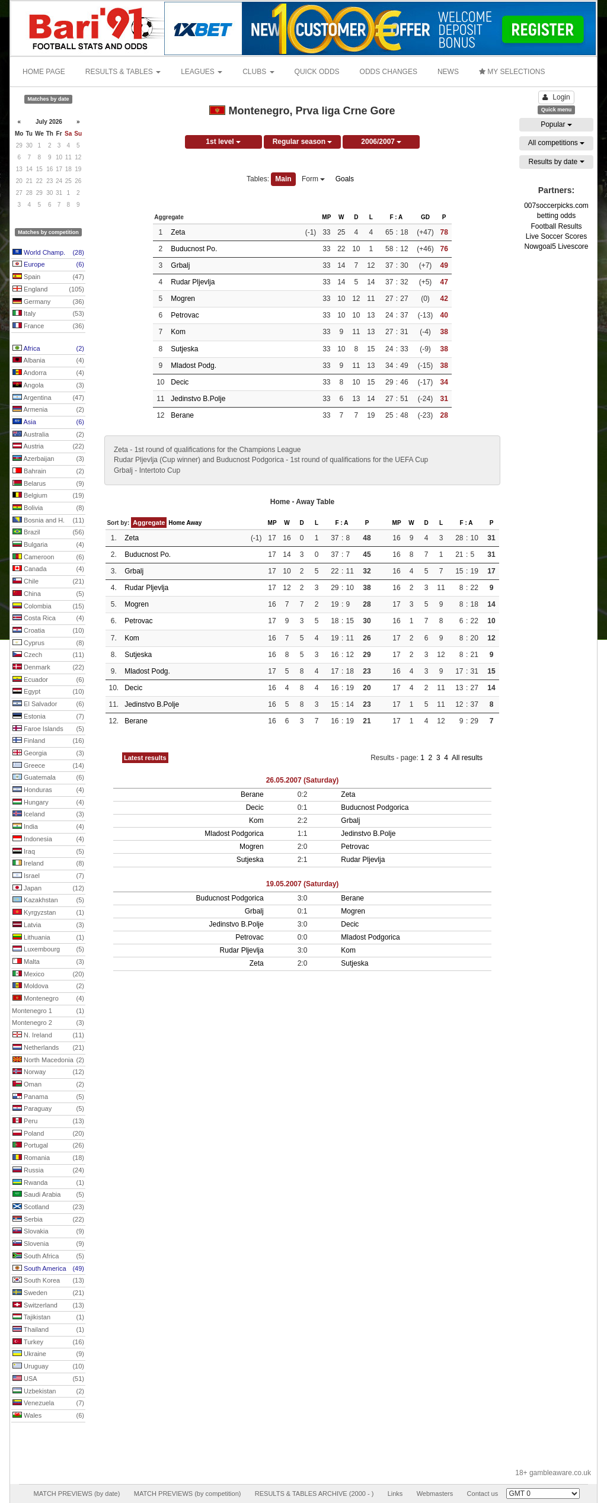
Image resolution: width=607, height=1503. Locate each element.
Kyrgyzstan (48, 913)
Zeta (178, 232)
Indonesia (48, 839)
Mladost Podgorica (234, 833)
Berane (182, 415)
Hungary (48, 802)
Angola (48, 385)
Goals (345, 179)
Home (176, 523)
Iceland (48, 814)
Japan (48, 888)
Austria (48, 446)
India (48, 827)
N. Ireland (48, 1035)
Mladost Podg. (193, 365)
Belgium (48, 496)
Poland (48, 1134)
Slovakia (48, 1231)
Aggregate (149, 522)
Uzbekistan (48, 1391)
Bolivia (48, 508)
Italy (48, 314)
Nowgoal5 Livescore (556, 246)
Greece (48, 766)
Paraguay (48, 1109)
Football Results (556, 226)
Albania (48, 361)
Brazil (48, 532)
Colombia (48, 606)
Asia (48, 422)
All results (467, 758)
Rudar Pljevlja (193, 282)
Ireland (48, 864)
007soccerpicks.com (556, 205)
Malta (48, 962)
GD (425, 217)
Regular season (303, 141)
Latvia (48, 925)
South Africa (48, 1256)
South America (48, 1269)
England (48, 289)
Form (313, 179)
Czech (48, 655)
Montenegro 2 (48, 1023)
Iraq (48, 852)
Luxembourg (48, 949)
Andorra (48, 373)
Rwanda (48, 1183)
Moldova (48, 986)
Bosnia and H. (48, 520)
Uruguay (48, 1366)
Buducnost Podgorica (374, 807)
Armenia (48, 410)
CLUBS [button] (258, 72)
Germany (48, 302)
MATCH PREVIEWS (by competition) (187, 1493)
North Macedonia (48, 1060)
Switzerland (48, 1305)
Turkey (48, 1342)
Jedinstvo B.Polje (198, 399)
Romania (48, 1158)
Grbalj (180, 265)
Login (556, 97)
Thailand (48, 1330)
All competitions (556, 143)
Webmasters (435, 1493)
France (48, 326)
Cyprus (48, 643)
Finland (48, 741)
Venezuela (48, 1403)
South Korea (48, 1281)
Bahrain (48, 471)
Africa (48, 349)
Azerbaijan (48, 459)
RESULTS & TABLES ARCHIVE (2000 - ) (314, 1493)
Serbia (48, 1220)
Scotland (48, 1207)
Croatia (48, 631)
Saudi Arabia (48, 1195)
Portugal (48, 1146)
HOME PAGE (44, 72)
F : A (395, 217)
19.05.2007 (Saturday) (302, 884)
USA (48, 1379)
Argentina (48, 398)
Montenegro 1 (48, 1011)
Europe (48, 265)
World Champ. (48, 253)
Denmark (48, 667)
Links (395, 1493)
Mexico (48, 974)
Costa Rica (48, 618)
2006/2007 (381, 141)
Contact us (483, 1493)
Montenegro (48, 999)
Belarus (48, 484)
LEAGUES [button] (201, 72)
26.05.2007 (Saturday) (302, 780)
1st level (223, 141)
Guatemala (48, 778)
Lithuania (48, 938)
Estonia (48, 717)
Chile (48, 582)
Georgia (48, 753)
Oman (48, 1084)
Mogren (183, 298)
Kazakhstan (48, 900)
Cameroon (48, 557)
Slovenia (48, 1244)
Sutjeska (184, 349)
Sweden (48, 1293)
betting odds (556, 215)
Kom (178, 332)
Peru (48, 1121)
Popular (556, 124)
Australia (48, 435)
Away (194, 523)
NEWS (448, 72)
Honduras (48, 790)
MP (326, 217)
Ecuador (48, 680)
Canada (48, 569)
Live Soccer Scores (556, 236)
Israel (48, 876)
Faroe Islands (48, 729)
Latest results (145, 757)
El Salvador (48, 704)
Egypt (48, 692)
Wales (48, 1416)
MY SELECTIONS (512, 72)
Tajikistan (48, 1317)
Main (283, 179)
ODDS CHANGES (388, 72)
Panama (48, 1097)
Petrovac (185, 315)
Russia (48, 1170)
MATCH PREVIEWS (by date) (76, 1493)
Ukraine (48, 1354)
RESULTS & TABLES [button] (123, 72)
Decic (180, 382)
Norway (48, 1072)
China (48, 594)
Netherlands (48, 1048)
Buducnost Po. (194, 249)
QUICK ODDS (317, 72)
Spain (48, 277)
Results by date (556, 162)
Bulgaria (48, 545)
